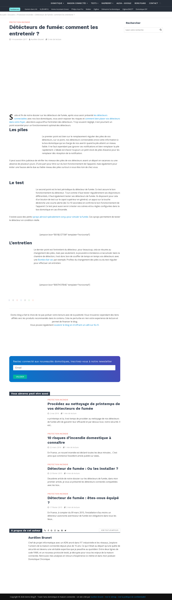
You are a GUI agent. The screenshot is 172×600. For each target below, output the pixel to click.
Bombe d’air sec (45, 259)
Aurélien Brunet (37, 39)
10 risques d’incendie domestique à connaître (79, 440)
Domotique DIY (141, 9)
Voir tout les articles (109, 530)
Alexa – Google (124, 3)
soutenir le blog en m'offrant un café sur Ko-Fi (76, 325)
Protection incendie (25, 14)
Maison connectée (76, 3)
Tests (94, 3)
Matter (88, 9)
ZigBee (96, 9)
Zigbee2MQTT (127, 9)
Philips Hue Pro (77, 9)
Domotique (56, 3)
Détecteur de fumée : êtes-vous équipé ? (83, 500)
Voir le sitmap (110, 597)
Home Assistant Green (60, 9)
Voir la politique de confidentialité (132, 597)
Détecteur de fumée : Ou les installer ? (83, 468)
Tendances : (15, 9)
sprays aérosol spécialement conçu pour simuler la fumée (60, 216)
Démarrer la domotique (111, 9)
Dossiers (11, 14)
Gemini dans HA (31, 9)
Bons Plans (140, 3)
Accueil (3, 14)
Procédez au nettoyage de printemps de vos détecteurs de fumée (84, 406)
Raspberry (106, 3)
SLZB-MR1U (44, 9)
